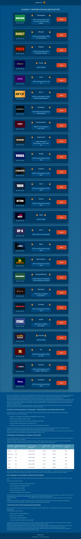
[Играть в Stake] (41, 322)
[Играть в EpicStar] (41, 292)
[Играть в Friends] (41, 337)
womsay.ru (40, 534)
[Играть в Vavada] (41, 307)
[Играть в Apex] (41, 247)
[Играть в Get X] (41, 95)
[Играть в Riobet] (41, 35)
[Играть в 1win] (41, 187)
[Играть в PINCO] (41, 50)
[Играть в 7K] (41, 352)
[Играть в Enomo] (41, 367)
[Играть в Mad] (41, 217)
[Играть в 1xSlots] (41, 172)
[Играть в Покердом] (41, 19)
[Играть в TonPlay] (41, 383)
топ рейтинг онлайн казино (22, 497)
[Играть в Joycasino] (41, 141)
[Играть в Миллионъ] (41, 262)
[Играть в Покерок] (41, 110)
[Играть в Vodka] (41, 156)
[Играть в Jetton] (41, 202)
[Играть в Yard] (41, 80)
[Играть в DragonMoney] (41, 277)
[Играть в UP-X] (41, 232)
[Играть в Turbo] (41, 65)
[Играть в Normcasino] (41, 125)
